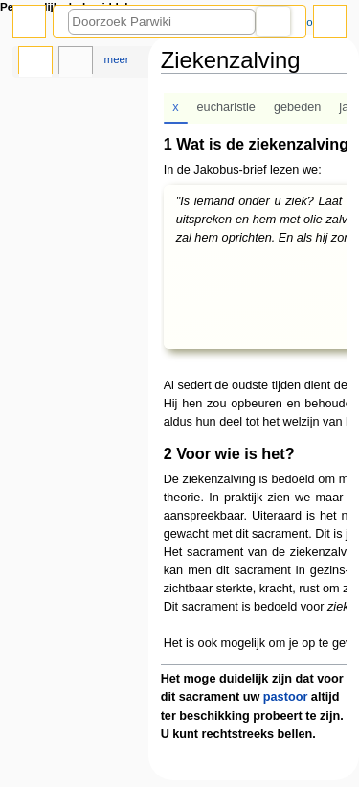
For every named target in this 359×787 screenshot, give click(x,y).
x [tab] (175, 107)
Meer (116, 59)
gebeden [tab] (297, 107)
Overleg (75, 62)
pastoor (285, 697)
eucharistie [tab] (226, 107)
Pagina (35, 62)
